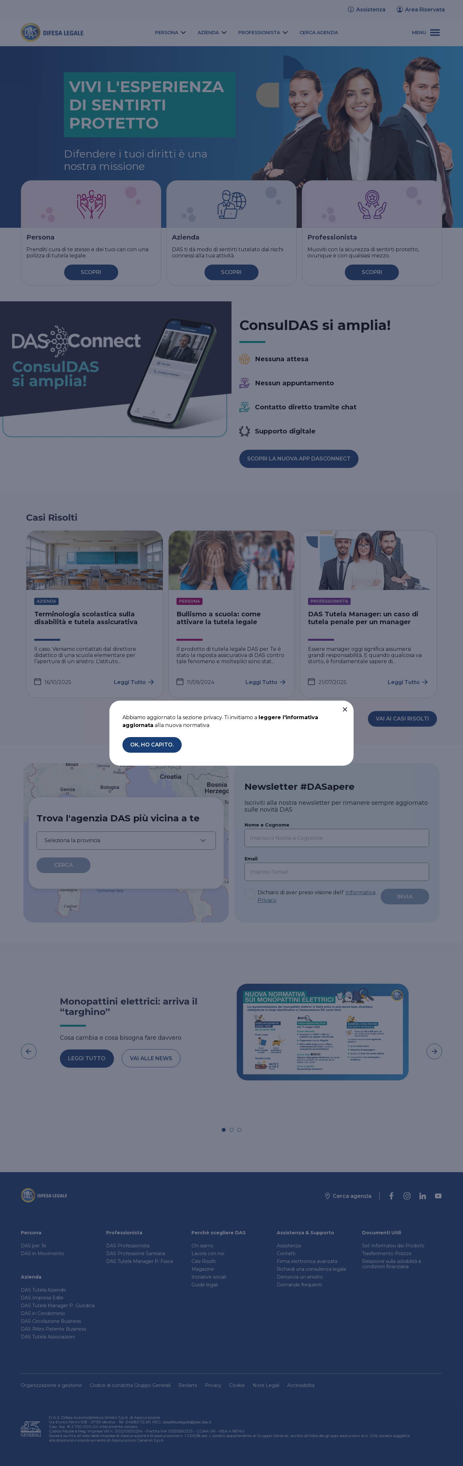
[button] (345, 709)
